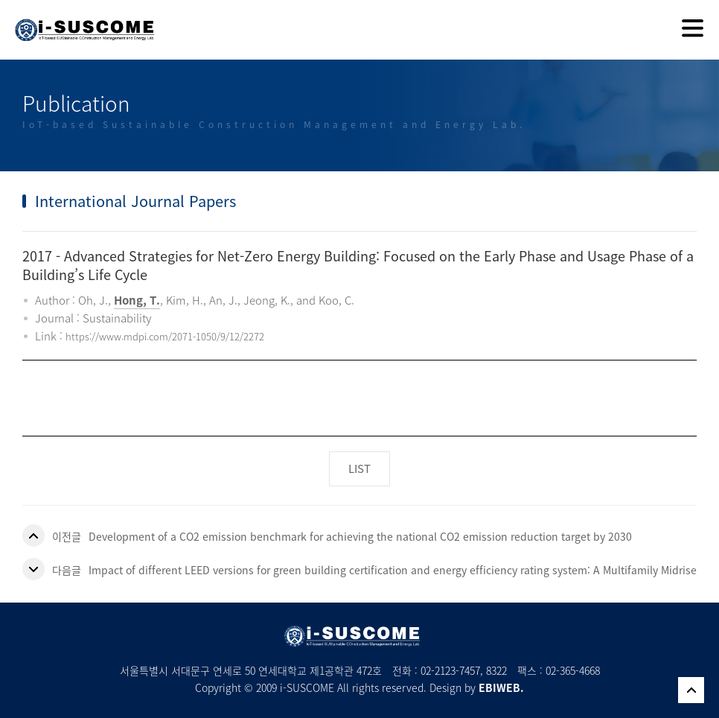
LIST (359, 468)
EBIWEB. (501, 687)
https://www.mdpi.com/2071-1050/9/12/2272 (164, 336)
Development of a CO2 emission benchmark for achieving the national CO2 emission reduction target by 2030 (360, 536)
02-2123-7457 (450, 670)
